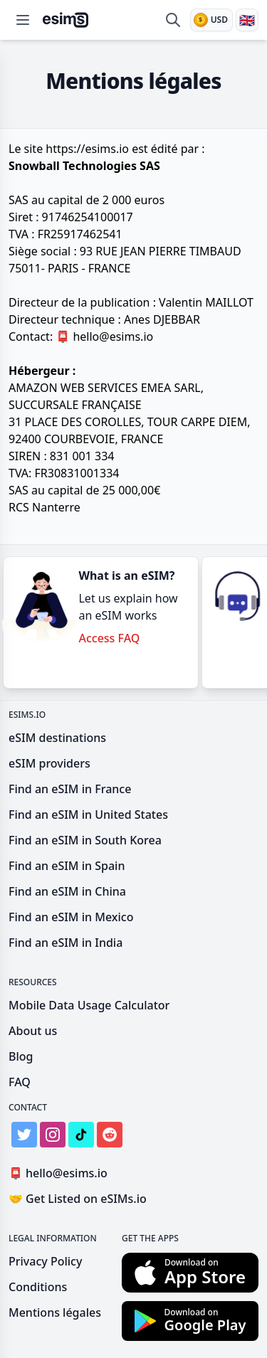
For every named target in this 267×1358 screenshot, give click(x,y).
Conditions (38, 1287)
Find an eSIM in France (70, 789)
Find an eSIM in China (67, 891)
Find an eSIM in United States (88, 814)
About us (33, 1031)
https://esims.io (87, 149)
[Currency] (211, 20)
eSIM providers (49, 763)
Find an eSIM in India (65, 942)
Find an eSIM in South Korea (85, 840)
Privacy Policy (45, 1261)
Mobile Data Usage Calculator (89, 1005)
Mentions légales (55, 1312)
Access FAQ (109, 638)
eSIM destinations (57, 738)
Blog (21, 1056)
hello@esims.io (107, 336)
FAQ (20, 1082)
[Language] (247, 20)
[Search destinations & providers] (173, 20)
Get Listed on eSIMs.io (78, 1198)
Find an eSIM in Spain (67, 866)
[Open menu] (23, 20)
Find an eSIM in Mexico (71, 917)
